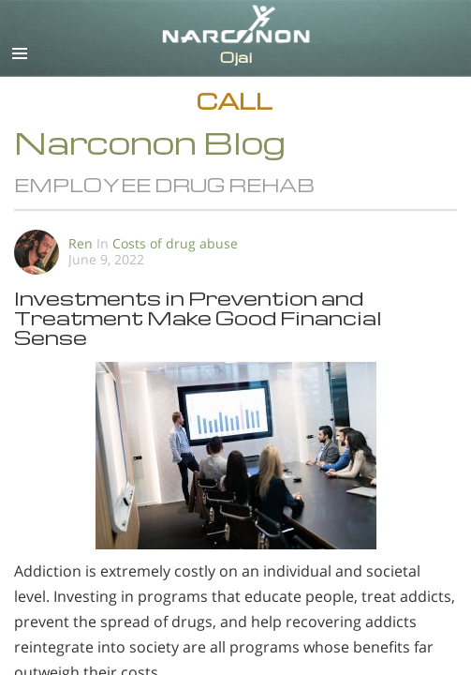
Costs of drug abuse (175, 243)
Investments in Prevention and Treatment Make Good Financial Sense (198, 317)
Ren (80, 243)
